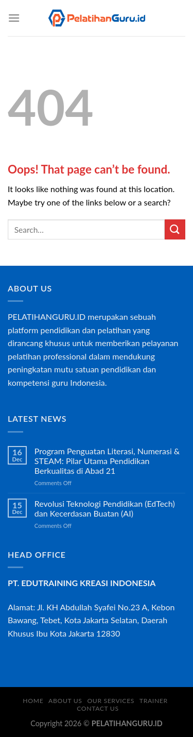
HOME (33, 701)
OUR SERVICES (110, 701)
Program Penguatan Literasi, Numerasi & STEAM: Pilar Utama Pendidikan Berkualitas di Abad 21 (107, 460)
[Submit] (175, 229)
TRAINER (153, 701)
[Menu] (14, 17)
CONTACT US (97, 708)
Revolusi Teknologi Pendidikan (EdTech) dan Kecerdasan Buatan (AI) (104, 508)
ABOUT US (65, 701)
